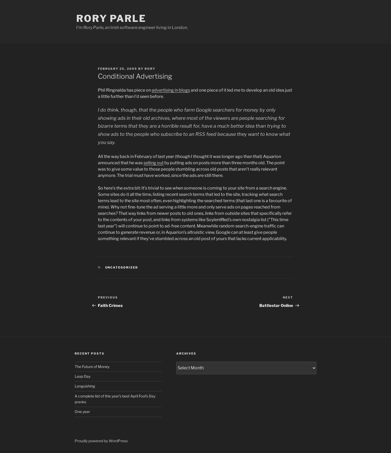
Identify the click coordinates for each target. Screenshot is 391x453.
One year (82, 411)
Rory (150, 69)
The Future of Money (92, 366)
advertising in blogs (171, 90)
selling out (154, 162)
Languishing (85, 386)
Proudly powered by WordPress (101, 441)
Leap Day (82, 376)
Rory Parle (111, 18)
